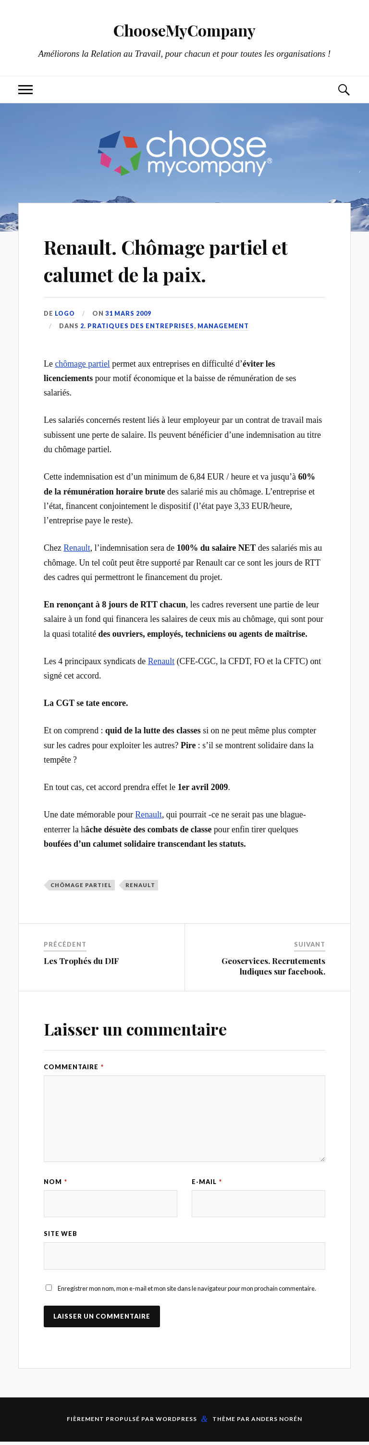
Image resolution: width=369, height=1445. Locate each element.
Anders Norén (276, 1422)
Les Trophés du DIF (81, 960)
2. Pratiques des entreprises (137, 326)
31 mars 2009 (129, 313)
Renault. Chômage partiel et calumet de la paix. (181, 259)
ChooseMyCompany (184, 29)
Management (223, 326)
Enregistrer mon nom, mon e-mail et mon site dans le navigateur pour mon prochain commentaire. (187, 1292)
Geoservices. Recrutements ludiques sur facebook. (273, 965)
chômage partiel (82, 364)
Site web (60, 1235)
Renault (76, 548)
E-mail (207, 1182)
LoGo (65, 313)
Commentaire (74, 1067)
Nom (55, 1182)
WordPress (176, 1422)
